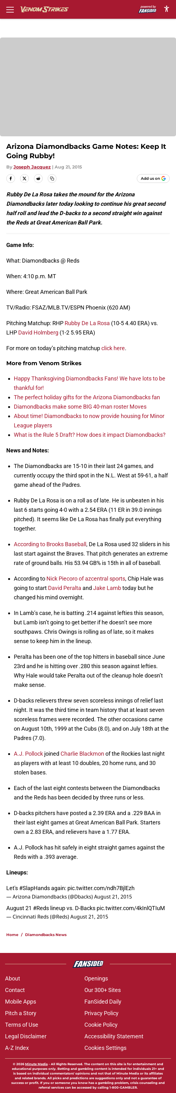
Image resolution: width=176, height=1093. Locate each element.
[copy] (52, 178)
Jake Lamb (107, 588)
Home (12, 934)
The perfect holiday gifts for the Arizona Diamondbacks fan (87, 397)
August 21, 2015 (113, 896)
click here (113, 348)
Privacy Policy (101, 1013)
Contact (15, 990)
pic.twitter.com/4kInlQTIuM (131, 908)
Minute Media (36, 1064)
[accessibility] (166, 8)
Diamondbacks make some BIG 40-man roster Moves (80, 406)
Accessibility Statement (113, 1036)
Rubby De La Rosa (87, 323)
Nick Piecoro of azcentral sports (85, 578)
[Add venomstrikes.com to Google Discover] (153, 178)
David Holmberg (38, 332)
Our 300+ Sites (102, 990)
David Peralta (64, 588)
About (12, 978)
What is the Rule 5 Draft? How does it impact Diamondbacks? (90, 434)
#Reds (41, 908)
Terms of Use (21, 1024)
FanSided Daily (102, 1001)
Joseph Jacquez (32, 167)
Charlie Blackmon (82, 753)
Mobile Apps (20, 1001)
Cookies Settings (105, 1048)
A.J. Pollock (28, 753)
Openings (96, 978)
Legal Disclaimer (25, 1036)
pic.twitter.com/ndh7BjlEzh (101, 888)
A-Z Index (17, 1048)
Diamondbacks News (46, 934)
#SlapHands (34, 888)
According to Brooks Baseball (50, 544)
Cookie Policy (101, 1024)
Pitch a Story (20, 1013)
